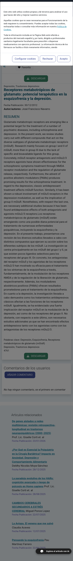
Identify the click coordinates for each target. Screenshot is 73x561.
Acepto (64, 58)
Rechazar (47, 58)
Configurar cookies (25, 58)
